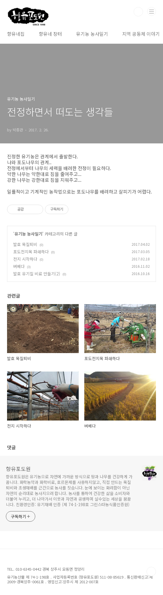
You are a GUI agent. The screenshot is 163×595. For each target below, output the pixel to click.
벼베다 (19, 266)
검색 (138, 11)
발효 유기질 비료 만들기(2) (36, 274)
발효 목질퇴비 (25, 244)
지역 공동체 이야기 (141, 33)
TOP (151, 571)
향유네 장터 (50, 33)
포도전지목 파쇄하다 (31, 252)
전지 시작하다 (25, 259)
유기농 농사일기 (92, 33)
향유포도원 (18, 468)
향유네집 (16, 33)
